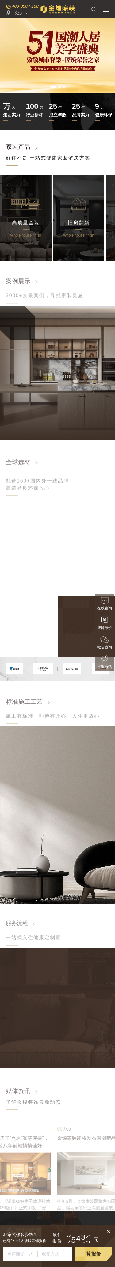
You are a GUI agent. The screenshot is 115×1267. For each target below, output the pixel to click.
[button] (53, 87)
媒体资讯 (18, 1091)
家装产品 (18, 146)
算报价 (93, 1254)
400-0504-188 (25, 6)
